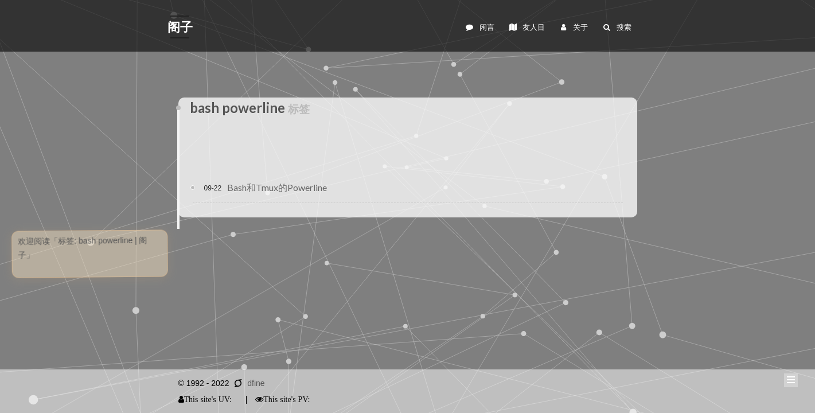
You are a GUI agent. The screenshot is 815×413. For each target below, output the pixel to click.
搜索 (616, 27)
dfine (255, 383)
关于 (573, 27)
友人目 (526, 27)
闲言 (479, 27)
